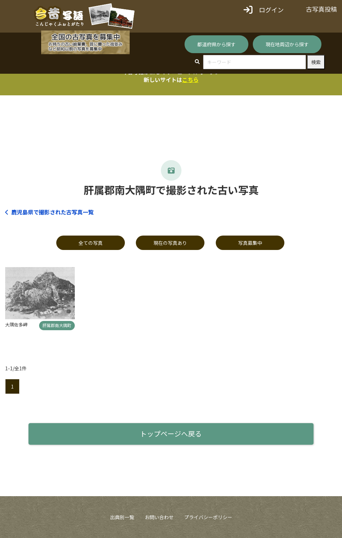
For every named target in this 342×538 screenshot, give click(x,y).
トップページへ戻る (171, 434)
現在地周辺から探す (287, 44)
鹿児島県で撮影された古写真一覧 (49, 212)
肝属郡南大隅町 (57, 325)
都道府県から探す (216, 44)
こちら (190, 79)
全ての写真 (91, 242)
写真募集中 (250, 242)
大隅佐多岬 (16, 324)
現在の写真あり (170, 242)
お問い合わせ (159, 517)
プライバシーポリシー (208, 517)
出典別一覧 (122, 517)
